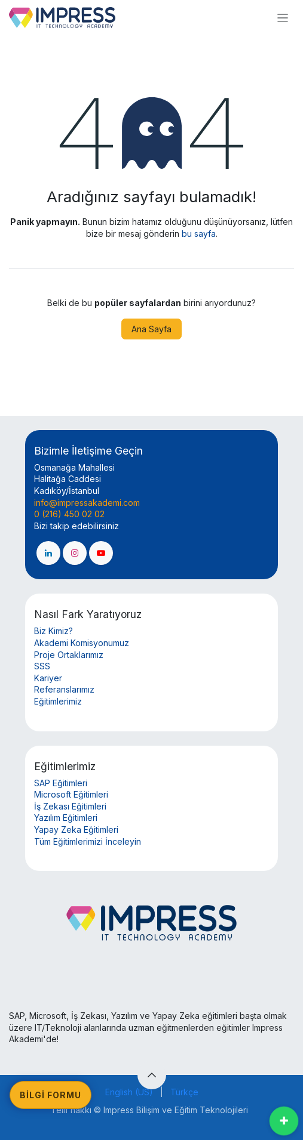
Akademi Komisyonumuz (81, 643)
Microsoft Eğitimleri (71, 794)
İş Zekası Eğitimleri (70, 806)
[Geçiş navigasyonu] (282, 17)
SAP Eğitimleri (60, 783)
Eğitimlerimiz (58, 701)
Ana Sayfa (151, 329)
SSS (42, 666)
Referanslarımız (64, 689)
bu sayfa (199, 233)
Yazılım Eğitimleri (65, 817)
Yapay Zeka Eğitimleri (76, 829)
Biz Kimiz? (53, 631)
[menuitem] (129, 1092)
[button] (151, 1075)
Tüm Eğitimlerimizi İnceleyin (87, 841)
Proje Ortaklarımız (68, 655)
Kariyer (48, 678)
